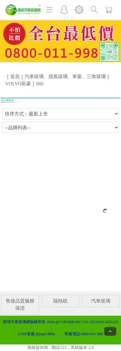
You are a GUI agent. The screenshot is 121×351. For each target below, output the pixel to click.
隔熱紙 (60, 300)
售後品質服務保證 (20, 304)
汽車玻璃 (100, 300)
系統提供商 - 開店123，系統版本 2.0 (60, 347)
